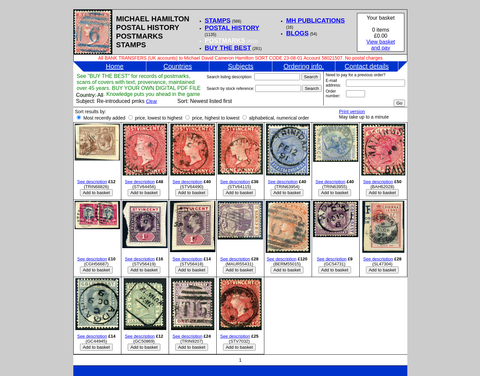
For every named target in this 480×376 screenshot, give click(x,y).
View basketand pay (380, 45)
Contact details (367, 66)
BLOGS (297, 33)
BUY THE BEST (228, 47)
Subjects (241, 66)
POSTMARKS (225, 40)
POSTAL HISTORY (232, 27)
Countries (177, 66)
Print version (352, 111)
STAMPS (218, 20)
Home (114, 66)
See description (92, 181)
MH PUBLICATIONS (315, 20)
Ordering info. (303, 66)
